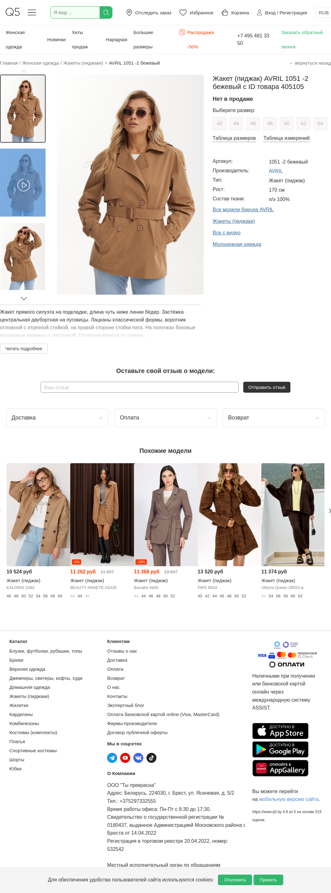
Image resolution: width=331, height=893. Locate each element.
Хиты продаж (80, 39)
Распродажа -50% (196, 38)
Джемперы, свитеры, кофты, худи (45, 678)
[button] (23, 71)
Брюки (16, 660)
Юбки (15, 768)
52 (303, 123)
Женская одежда (15, 39)
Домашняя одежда (29, 687)
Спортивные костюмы (33, 750)
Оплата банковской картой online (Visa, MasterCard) (163, 714)
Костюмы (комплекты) (33, 732)
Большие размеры (143, 39)
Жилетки (18, 705)
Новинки (56, 39)
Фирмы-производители (132, 723)
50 (286, 123)
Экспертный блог (125, 705)
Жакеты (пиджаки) (29, 696)
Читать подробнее (23, 348)
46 (253, 123)
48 (270, 123)
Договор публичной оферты (137, 732)
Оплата (115, 669)
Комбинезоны (24, 723)
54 (320, 123)
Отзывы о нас (122, 651)
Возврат (116, 678)
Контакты (117, 696)
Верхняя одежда (27, 669)
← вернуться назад (310, 63)
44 (236, 123)
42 (219, 123)
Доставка (117, 660)
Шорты (16, 759)
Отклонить (235, 879)
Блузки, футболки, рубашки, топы (45, 651)
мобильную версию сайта (289, 799)
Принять (268, 879)
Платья (17, 741)
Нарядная (116, 39)
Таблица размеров (234, 138)
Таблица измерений (287, 138)
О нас (113, 687)
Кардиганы (21, 714)
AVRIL (276, 171)
